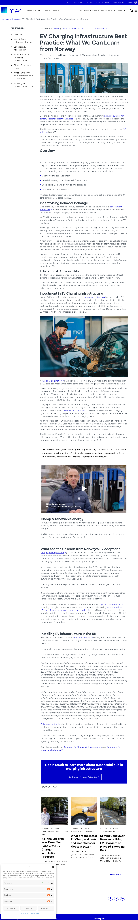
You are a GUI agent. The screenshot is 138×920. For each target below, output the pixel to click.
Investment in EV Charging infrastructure (22, 57)
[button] (53, 867)
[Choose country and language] (135, 2)
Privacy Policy (34, 913)
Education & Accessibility (20, 48)
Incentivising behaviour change (23, 40)
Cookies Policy (23, 913)
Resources (105, 10)
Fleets (54, 10)
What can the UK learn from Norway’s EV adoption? (23, 76)
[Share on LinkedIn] (122, 898)
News (56, 28)
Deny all (29, 908)
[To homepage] (11, 10)
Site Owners (42, 10)
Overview (18, 34)
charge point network (92, 297)
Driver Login (88, 2)
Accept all (11, 908)
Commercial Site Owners (73, 28)
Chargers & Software (88, 10)
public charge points (111, 604)
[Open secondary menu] (135, 10)
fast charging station (52, 381)
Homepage (6, 19)
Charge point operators (52, 552)
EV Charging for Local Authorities (83, 777)
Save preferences (46, 908)
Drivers (30, 10)
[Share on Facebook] (110, 898)
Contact (130, 2)
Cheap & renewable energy (23, 66)
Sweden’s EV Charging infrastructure (82, 747)
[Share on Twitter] (116, 898)
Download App (119, 2)
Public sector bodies (51, 724)
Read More (114, 874)
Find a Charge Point (74, 2)
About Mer (118, 10)
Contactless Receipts (103, 2)
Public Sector (101, 28)
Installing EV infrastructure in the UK (23, 86)
